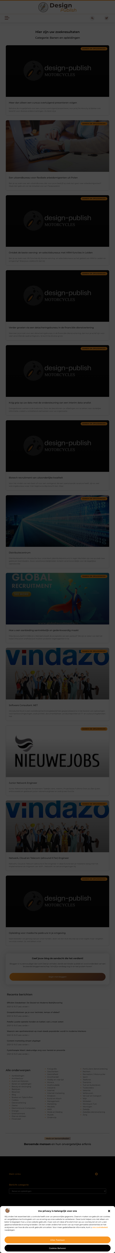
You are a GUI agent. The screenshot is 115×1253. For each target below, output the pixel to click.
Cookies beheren (57, 1248)
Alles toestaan (57, 1240)
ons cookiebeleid (100, 1227)
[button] (109, 1211)
